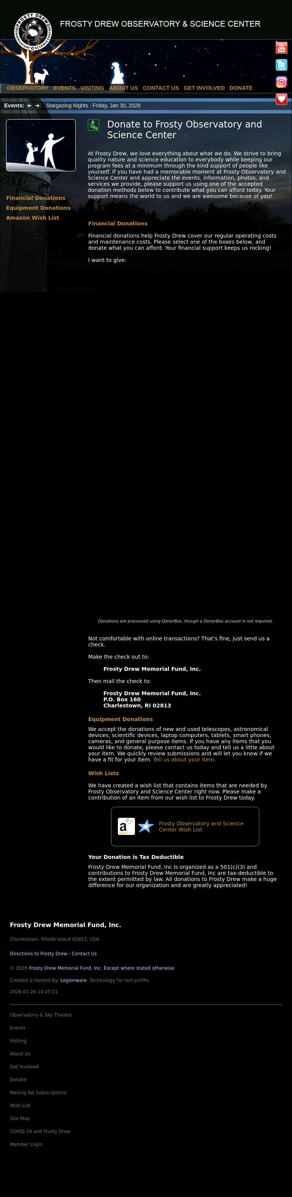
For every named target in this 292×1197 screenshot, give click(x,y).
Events (64, 88)
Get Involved (204, 88)
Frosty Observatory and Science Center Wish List (201, 826)
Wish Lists (103, 773)
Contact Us (161, 88)
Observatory (28, 88)
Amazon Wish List (32, 218)
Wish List (20, 1105)
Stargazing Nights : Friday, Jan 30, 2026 (93, 105)
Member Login (26, 1144)
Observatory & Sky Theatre (41, 1015)
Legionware (73, 980)
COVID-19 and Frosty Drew (40, 1131)
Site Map (20, 1118)
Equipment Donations (38, 208)
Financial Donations (35, 198)
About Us (123, 88)
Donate (241, 88)
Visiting (93, 88)
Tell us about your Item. (184, 760)
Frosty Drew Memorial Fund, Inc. (101, 968)
